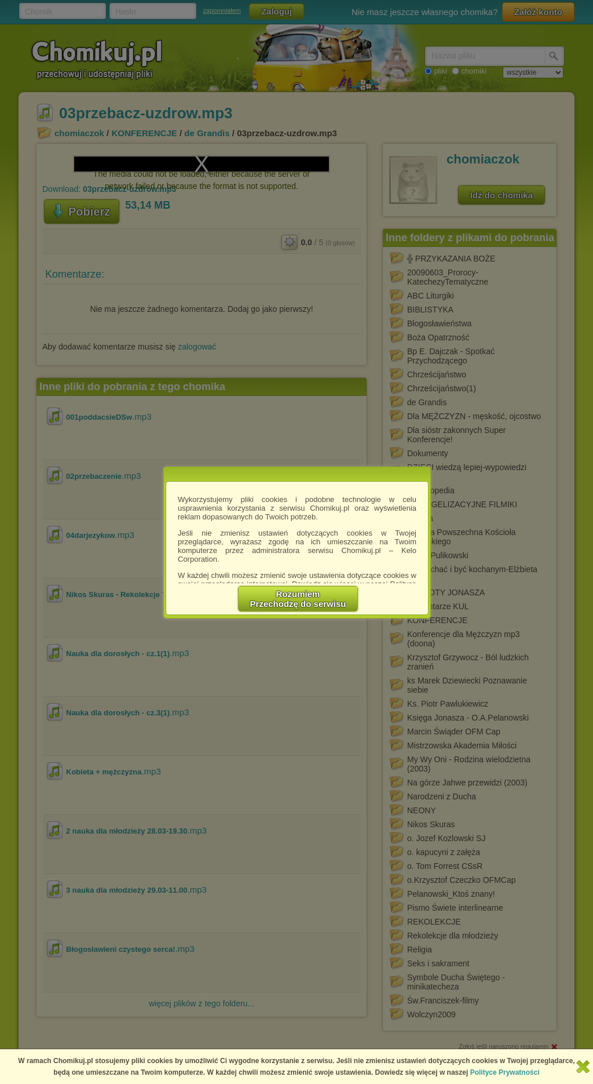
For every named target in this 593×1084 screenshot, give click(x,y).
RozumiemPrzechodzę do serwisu (298, 599)
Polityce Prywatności (505, 1072)
